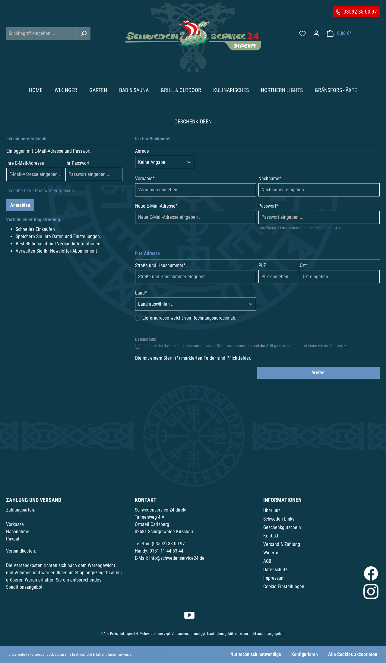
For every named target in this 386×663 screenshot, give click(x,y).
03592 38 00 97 (360, 11)
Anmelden (20, 205)
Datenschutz (275, 569)
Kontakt (270, 536)
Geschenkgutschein (282, 527)
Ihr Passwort (77, 163)
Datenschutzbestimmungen (187, 345)
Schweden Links (278, 519)
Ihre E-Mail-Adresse (25, 163)
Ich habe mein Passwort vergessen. (40, 190)
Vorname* (145, 178)
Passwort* (268, 206)
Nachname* (269, 178)
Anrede (142, 151)
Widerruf (271, 553)
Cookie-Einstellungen (283, 586)
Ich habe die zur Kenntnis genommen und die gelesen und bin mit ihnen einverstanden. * (244, 345)
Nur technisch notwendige (255, 654)
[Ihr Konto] (316, 33)
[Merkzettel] (302, 33)
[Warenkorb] (339, 33)
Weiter (318, 372)
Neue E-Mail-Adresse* (156, 206)
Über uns (271, 510)
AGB (269, 345)
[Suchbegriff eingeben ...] (41, 33)
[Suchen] (83, 33)
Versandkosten (182, 634)
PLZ (262, 265)
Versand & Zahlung (281, 544)
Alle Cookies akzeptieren (352, 654)
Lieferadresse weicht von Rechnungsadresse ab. (189, 318)
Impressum (274, 578)
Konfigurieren (304, 654)
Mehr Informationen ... (151, 654)
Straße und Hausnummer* (160, 265)
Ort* (304, 265)
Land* (141, 293)
